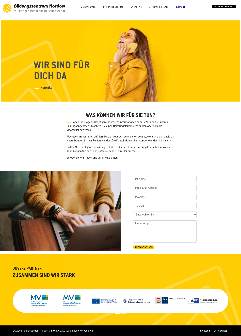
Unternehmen (88, 7)
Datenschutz (220, 330)
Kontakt (180, 7)
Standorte (136, 7)
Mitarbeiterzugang (223, 6)
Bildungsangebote (113, 7)
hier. (166, 140)
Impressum (204, 330)
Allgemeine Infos (159, 7)
